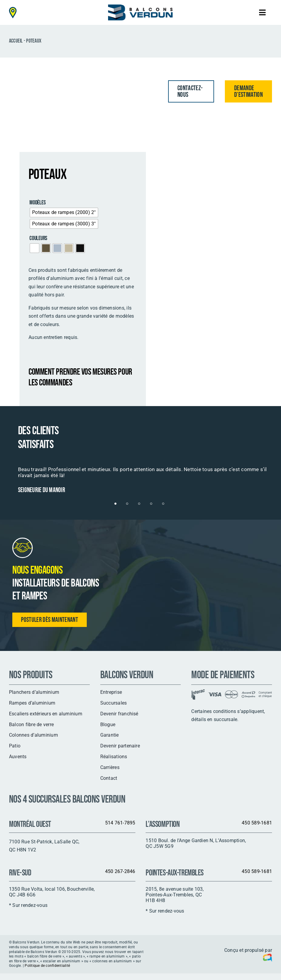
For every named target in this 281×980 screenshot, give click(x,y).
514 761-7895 (120, 823)
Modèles (37, 202)
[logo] (140, 7)
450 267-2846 (120, 871)
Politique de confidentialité (47, 966)
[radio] (64, 212)
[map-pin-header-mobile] (13, 9)
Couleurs (38, 238)
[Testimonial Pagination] (115, 504)
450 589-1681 (257, 823)
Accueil (16, 41)
